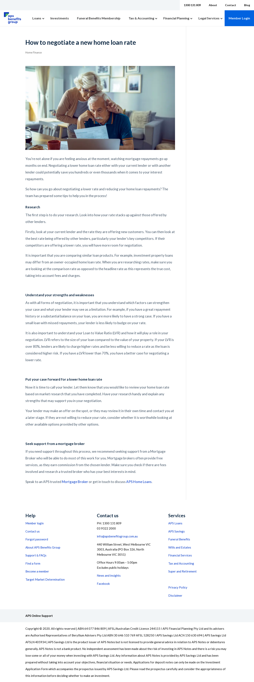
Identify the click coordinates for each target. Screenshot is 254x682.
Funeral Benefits (179, 539)
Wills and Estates (179, 547)
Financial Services (180, 555)
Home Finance (33, 52)
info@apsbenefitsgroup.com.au (117, 536)
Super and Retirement (182, 571)
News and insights (109, 575)
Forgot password (36, 539)
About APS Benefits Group (42, 547)
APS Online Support (39, 615)
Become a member (37, 571)
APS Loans (175, 523)
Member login (34, 523)
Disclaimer (175, 595)
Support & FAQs (35, 555)
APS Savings (176, 531)
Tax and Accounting (181, 563)
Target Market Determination (45, 579)
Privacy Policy (177, 587)
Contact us (32, 531)
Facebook (103, 583)
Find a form (32, 563)
